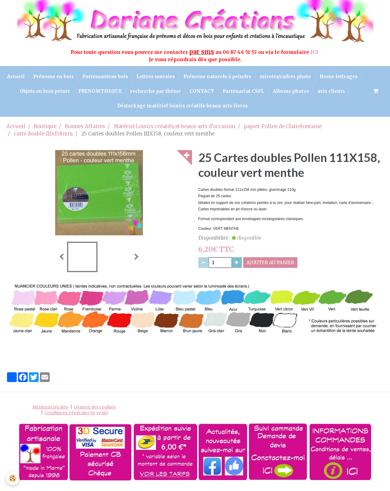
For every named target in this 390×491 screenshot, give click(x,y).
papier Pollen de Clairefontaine (283, 129)
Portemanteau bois (128, 77)
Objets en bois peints (84, 93)
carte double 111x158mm (43, 136)
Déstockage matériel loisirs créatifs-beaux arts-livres (201, 108)
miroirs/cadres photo (311, 77)
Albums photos (335, 93)
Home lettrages (30, 93)
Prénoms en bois (75, 77)
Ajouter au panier (270, 265)
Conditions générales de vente (76, 415)
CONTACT (244, 93)
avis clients (112, 108)
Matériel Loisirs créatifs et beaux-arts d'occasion (174, 129)
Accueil (36, 77)
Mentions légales (50, 409)
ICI (314, 52)
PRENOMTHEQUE (140, 93)
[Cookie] (13, 478)
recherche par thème (196, 93)
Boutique (45, 129)
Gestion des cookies (94, 409)
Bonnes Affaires (85, 129)
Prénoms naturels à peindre (242, 77)
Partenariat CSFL (286, 93)
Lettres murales (179, 77)
